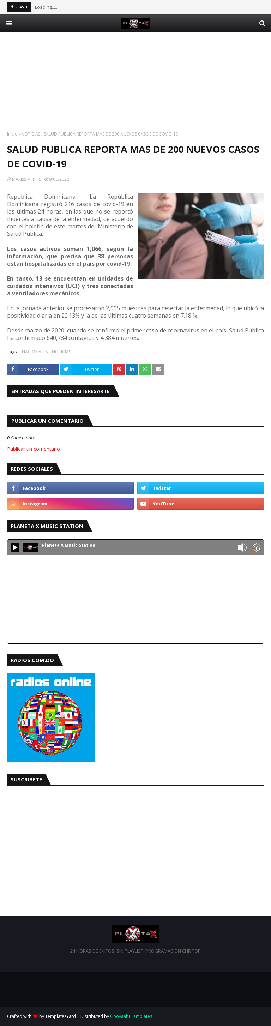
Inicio (12, 134)
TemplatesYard (60, 1016)
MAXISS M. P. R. (26, 179)
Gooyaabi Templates (131, 1016)
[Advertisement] (135, 81)
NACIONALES (35, 352)
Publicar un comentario (33, 448)
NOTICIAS (30, 134)
